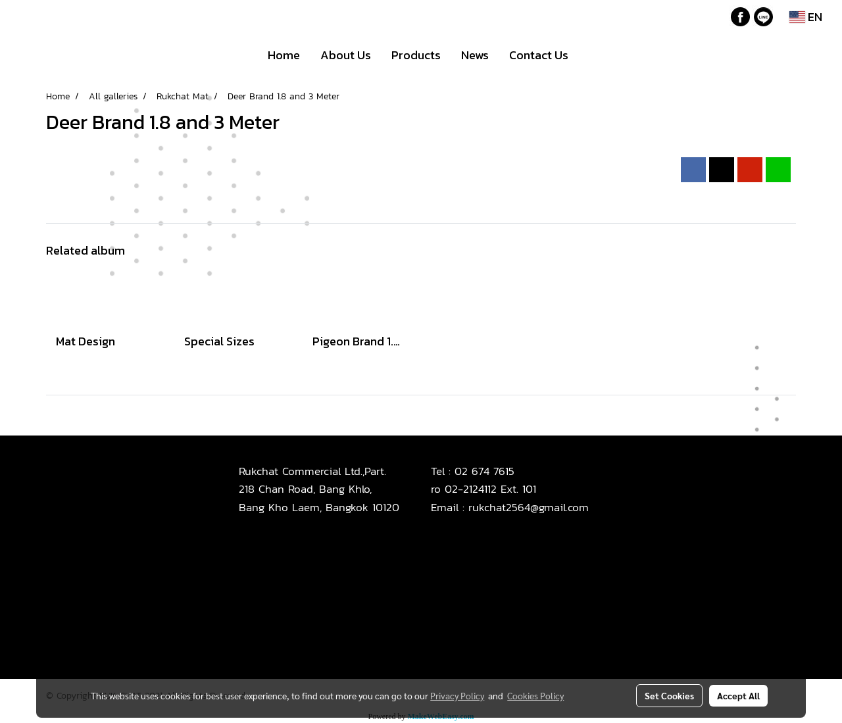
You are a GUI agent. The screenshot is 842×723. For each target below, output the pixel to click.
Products (416, 55)
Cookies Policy (535, 695)
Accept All (738, 695)
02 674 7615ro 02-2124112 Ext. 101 (483, 480)
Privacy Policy (457, 695)
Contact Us (538, 55)
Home (284, 55)
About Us (345, 55)
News (475, 55)
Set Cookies (669, 695)
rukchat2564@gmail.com (528, 507)
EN (805, 17)
